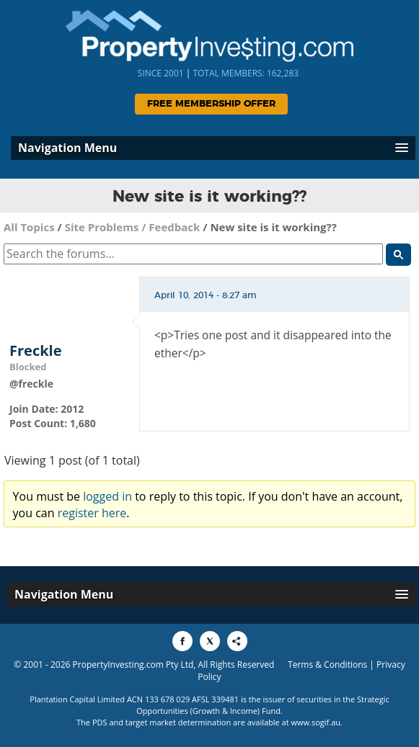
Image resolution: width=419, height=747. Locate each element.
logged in (107, 496)
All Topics (29, 227)
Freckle (35, 350)
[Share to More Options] (237, 641)
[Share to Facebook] (182, 641)
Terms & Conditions (327, 664)
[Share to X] (210, 641)
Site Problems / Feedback (132, 227)
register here (92, 513)
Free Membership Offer (211, 104)
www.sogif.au (316, 722)
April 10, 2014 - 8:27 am (205, 295)
